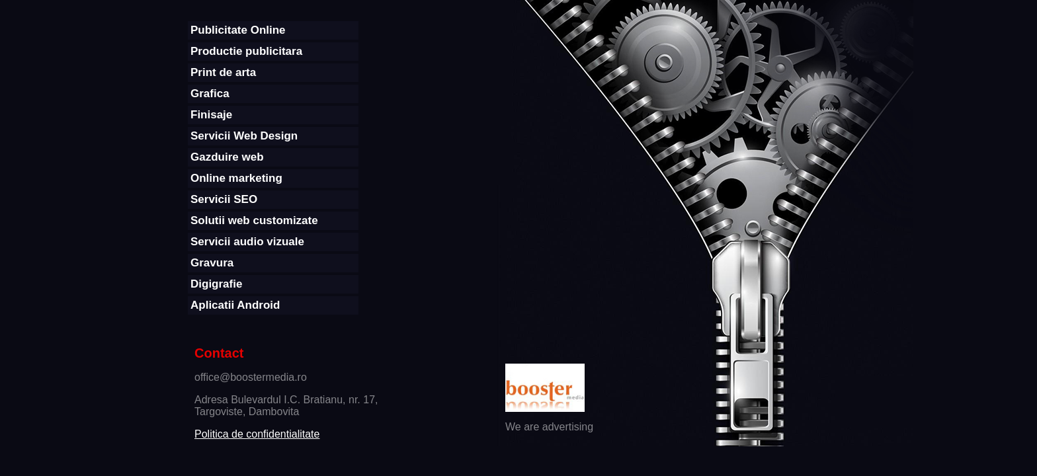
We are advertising (549, 427)
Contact (218, 353)
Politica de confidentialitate (256, 434)
